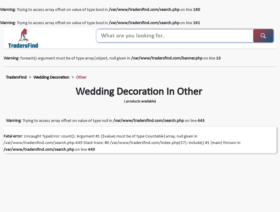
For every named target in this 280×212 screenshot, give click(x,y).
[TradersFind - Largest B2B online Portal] (23, 38)
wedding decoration (51, 77)
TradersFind (16, 77)
